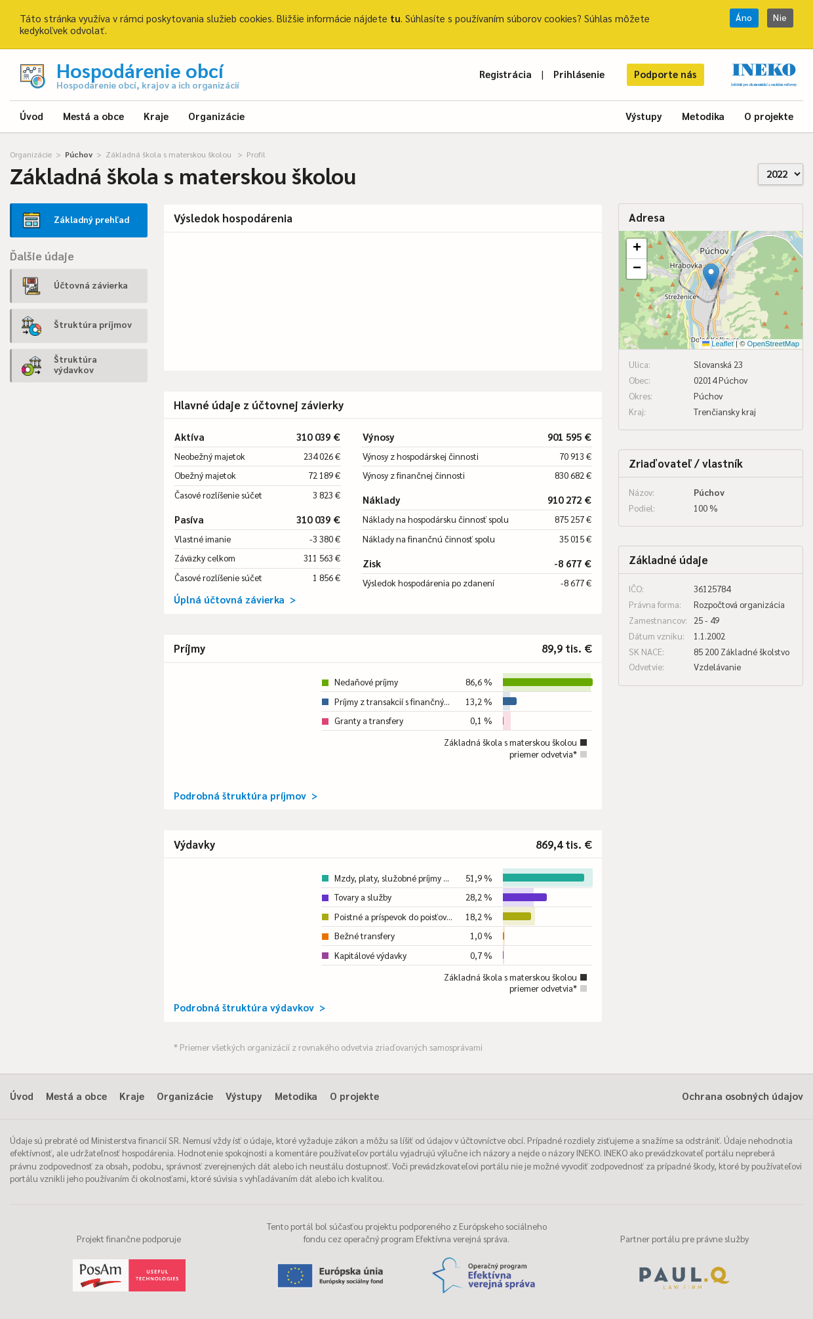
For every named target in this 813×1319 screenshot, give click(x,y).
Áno (744, 17)
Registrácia (505, 74)
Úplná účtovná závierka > (235, 599)
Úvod (31, 116)
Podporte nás (665, 74)
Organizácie (216, 116)
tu (395, 18)
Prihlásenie (579, 74)
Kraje (156, 116)
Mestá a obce (93, 116)
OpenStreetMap (773, 344)
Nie (780, 17)
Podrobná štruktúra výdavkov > (249, 1007)
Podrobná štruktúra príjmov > (245, 795)
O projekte (768, 116)
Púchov (78, 154)
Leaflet (718, 344)
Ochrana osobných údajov (742, 1095)
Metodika (703, 116)
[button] (711, 276)
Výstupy (643, 116)
